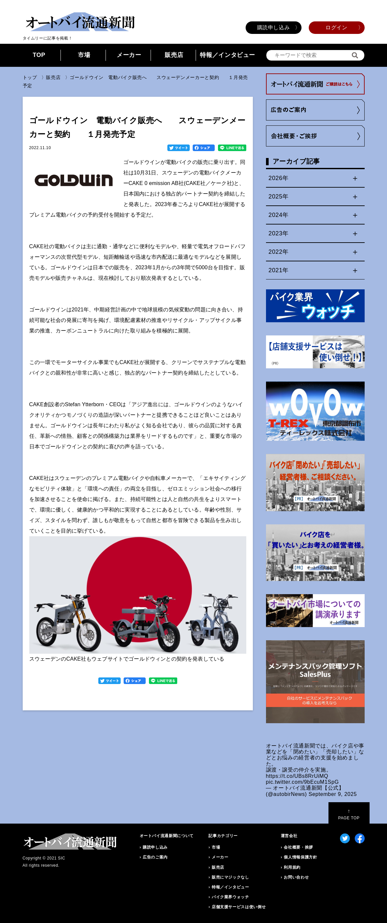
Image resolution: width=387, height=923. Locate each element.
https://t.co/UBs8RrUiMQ (297, 776)
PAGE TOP (348, 814)
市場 (84, 55)
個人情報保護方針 (300, 857)
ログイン (337, 27)
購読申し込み (273, 27)
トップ (30, 77)
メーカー (129, 55)
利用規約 (292, 867)
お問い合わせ (296, 877)
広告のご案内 (155, 857)
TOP (39, 55)
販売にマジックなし (230, 877)
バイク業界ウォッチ (230, 897)
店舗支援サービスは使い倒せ (239, 907)
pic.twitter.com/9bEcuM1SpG (302, 782)
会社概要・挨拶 (298, 847)
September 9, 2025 (332, 794)
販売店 (174, 55)
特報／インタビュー (227, 55)
